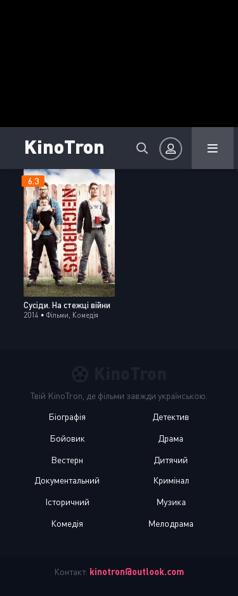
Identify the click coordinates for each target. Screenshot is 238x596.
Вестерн (67, 459)
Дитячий (171, 459)
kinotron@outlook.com (136, 571)
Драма (170, 438)
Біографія (67, 416)
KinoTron (64, 146)
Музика (171, 501)
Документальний (67, 480)
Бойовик (67, 438)
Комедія (67, 523)
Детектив (170, 416)
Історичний (67, 501)
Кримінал (171, 480)
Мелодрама (171, 523)
